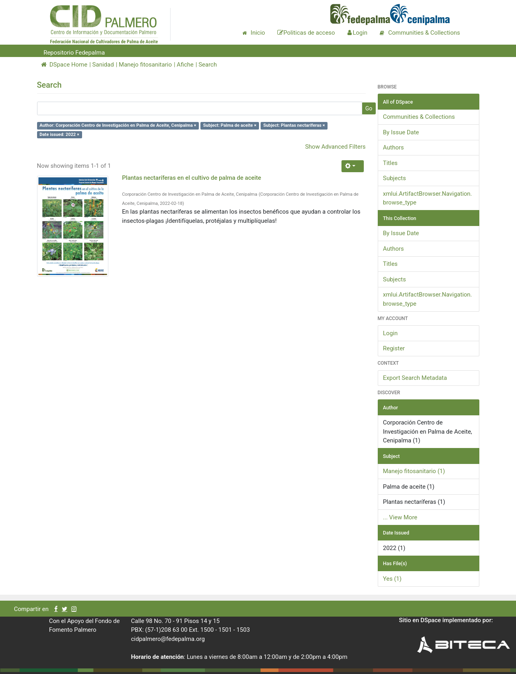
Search (207, 64)
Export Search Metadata (415, 377)
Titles (390, 163)
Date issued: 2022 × (59, 134)
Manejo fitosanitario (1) (414, 471)
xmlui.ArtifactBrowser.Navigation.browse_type (427, 198)
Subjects (394, 178)
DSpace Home (64, 64)
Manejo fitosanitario (145, 64)
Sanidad (103, 64)
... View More (400, 517)
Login (390, 333)
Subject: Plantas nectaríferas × (294, 125)
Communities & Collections (419, 116)
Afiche (185, 64)
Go (369, 108)
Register (394, 348)
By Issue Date (401, 132)
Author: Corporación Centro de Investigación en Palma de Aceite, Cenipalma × (117, 125)
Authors (393, 147)
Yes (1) (392, 578)
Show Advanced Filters (335, 146)
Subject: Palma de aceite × (230, 125)
